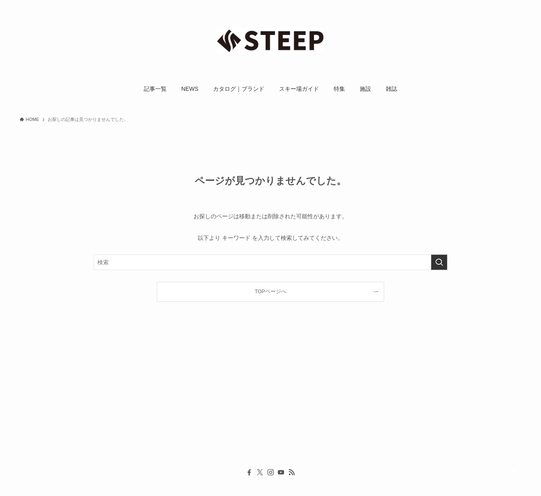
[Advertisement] (264, 398)
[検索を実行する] (439, 262)
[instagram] (270, 472)
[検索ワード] (270, 262)
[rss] (292, 472)
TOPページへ (270, 291)
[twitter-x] (260, 472)
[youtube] (281, 472)
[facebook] (249, 472)
